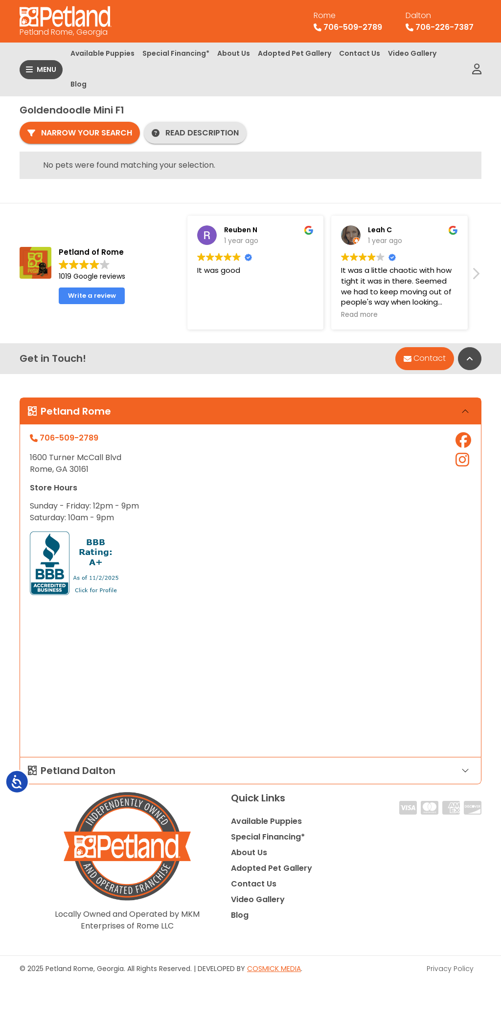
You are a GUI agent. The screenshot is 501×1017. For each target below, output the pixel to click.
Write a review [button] (92, 295)
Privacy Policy (450, 968)
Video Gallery (412, 53)
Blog (78, 84)
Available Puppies (102, 53)
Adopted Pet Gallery (294, 53)
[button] (475, 276)
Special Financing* (175, 53)
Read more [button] (359, 314)
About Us (233, 53)
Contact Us (359, 53)
